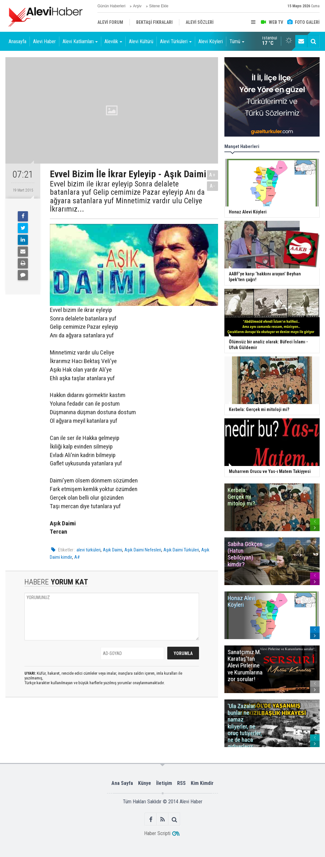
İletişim (164, 783)
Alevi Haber (44, 41)
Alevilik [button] (113, 41)
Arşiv (137, 6)
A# (77, 557)
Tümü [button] (236, 41)
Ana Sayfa (122, 783)
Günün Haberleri (111, 6)
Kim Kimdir (202, 783)
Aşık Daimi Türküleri (181, 550)
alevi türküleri (88, 550)
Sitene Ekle (159, 6)
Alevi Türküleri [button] (176, 41)
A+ (212, 175)
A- (213, 186)
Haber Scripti (157, 833)
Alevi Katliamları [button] (80, 41)
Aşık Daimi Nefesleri (142, 550)
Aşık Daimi (112, 550)
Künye (144, 783)
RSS (181, 783)
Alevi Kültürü (141, 41)
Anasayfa (17, 41)
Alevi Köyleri (210, 41)
